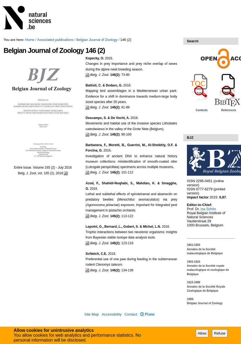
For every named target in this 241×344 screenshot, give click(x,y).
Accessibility (112, 314)
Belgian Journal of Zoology (96, 40)
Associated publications (55, 40)
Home (29, 40)
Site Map (91, 314)
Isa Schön (208, 209)
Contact (130, 314)
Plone (147, 314)
